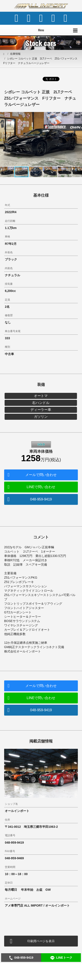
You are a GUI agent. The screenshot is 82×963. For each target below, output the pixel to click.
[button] (78, 115)
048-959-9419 (41, 499)
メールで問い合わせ (41, 475)
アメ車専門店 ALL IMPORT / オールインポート (37, 905)
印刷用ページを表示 (41, 941)
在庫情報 (15, 53)
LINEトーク (61, 958)
